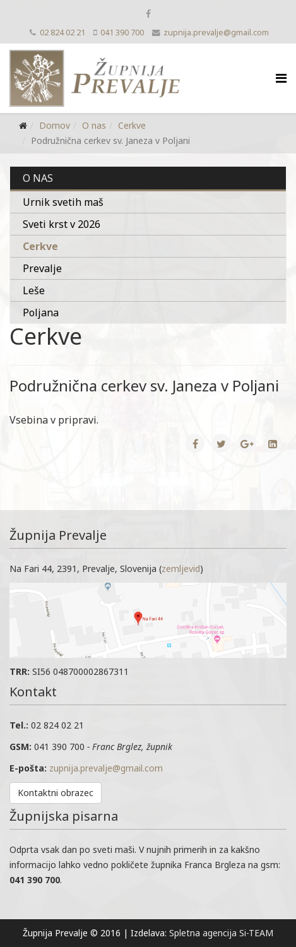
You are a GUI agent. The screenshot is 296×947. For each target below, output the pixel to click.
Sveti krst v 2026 (61, 224)
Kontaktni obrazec (55, 793)
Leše (34, 290)
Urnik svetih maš (63, 202)
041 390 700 (122, 32)
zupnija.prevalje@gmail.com (216, 32)
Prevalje (42, 268)
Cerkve (132, 125)
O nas (94, 125)
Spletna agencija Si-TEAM (221, 933)
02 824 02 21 (62, 32)
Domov (54, 125)
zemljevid (181, 569)
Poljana (41, 312)
